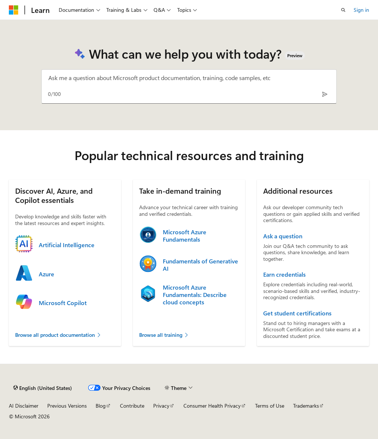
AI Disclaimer (23, 405)
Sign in (361, 9)
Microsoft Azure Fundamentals (184, 235)
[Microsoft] (13, 10)
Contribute (132, 405)
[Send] (324, 93)
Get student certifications (297, 313)
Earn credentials (284, 274)
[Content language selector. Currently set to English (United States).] (42, 388)
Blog (101, 405)
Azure (46, 274)
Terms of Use (269, 405)
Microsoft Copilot (63, 303)
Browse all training (164, 334)
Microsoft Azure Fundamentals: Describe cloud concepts (195, 295)
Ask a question (282, 236)
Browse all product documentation (58, 334)
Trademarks (306, 405)
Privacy (161, 405)
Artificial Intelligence (66, 245)
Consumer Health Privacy (212, 405)
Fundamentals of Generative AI (200, 264)
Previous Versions (67, 405)
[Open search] (343, 10)
